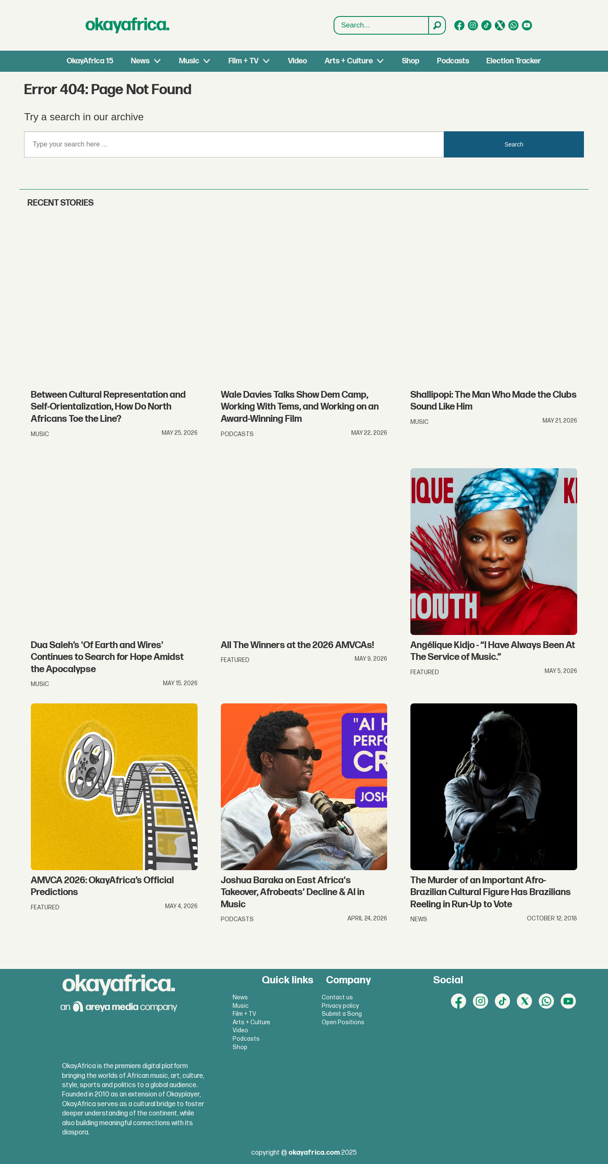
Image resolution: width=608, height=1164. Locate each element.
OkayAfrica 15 (90, 61)
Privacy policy (340, 1005)
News (140, 61)
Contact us (337, 997)
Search (514, 144)
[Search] (436, 25)
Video (297, 61)
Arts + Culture (349, 61)
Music (189, 61)
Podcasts (453, 61)
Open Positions (343, 1022)
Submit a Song (342, 1013)
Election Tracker (513, 61)
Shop (410, 61)
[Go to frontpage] (127, 25)
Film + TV (243, 61)
